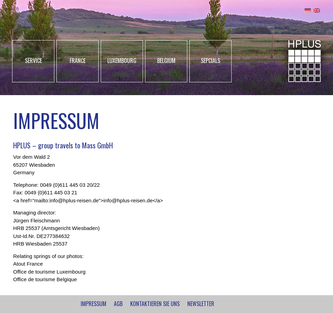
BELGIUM (166, 60)
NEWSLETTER (200, 304)
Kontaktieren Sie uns (155, 304)
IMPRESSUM (93, 304)
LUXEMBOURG (121, 60)
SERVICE (33, 60)
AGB (118, 304)
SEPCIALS (210, 60)
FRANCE (78, 60)
